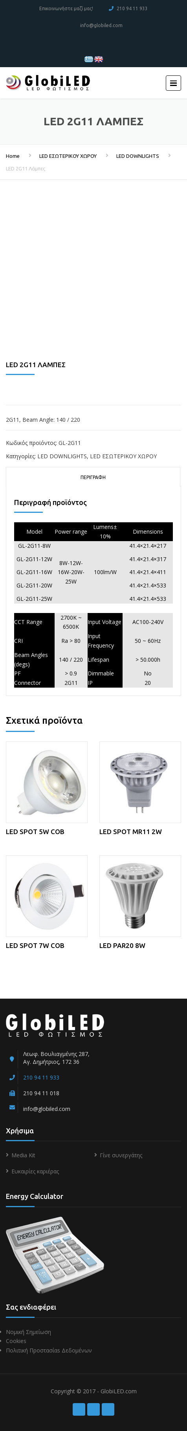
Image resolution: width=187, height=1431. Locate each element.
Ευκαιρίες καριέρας (35, 1171)
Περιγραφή (93, 477)
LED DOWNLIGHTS (137, 156)
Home (13, 156)
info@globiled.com (101, 25)
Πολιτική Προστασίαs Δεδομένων (49, 1350)
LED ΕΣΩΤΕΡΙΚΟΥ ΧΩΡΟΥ (68, 156)
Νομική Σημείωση (28, 1332)
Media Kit (23, 1155)
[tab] (93, 477)
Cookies (16, 1341)
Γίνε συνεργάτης (121, 1155)
